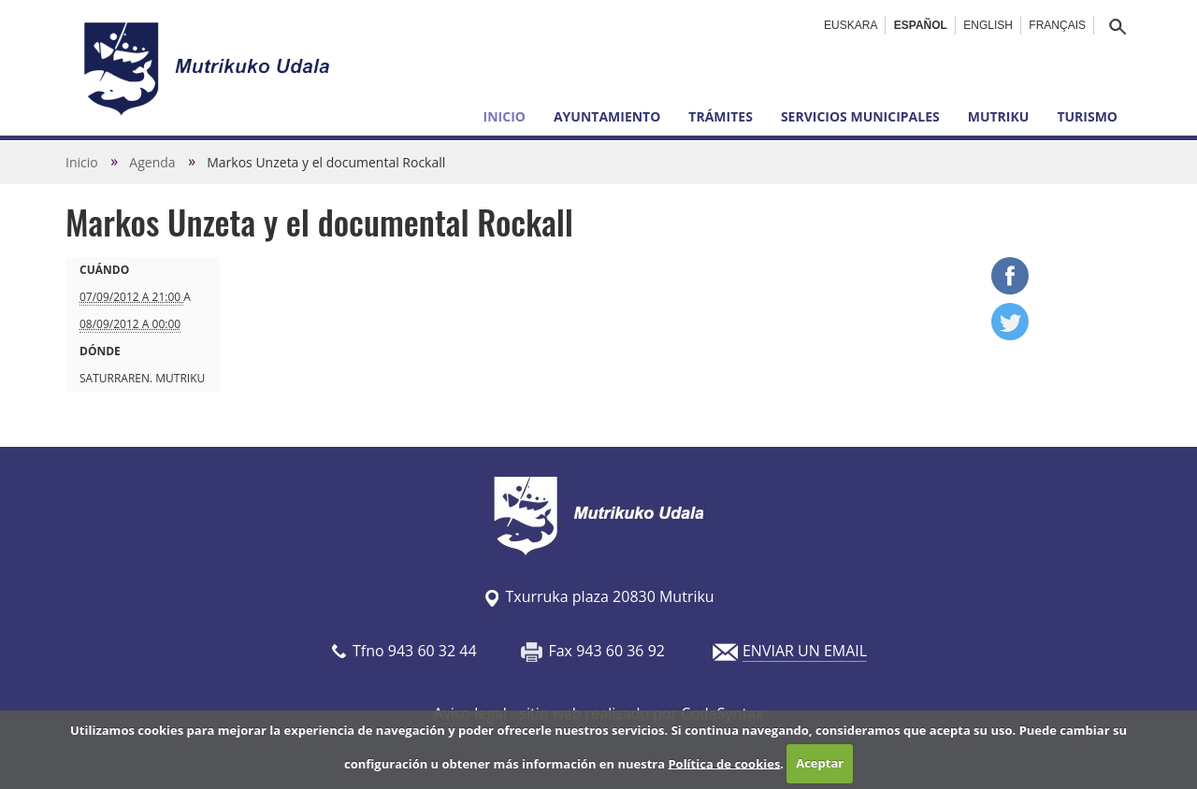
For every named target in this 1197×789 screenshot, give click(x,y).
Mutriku (999, 116)
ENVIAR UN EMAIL (805, 650)
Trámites (720, 116)
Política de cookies (724, 762)
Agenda (152, 162)
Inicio (504, 116)
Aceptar (820, 762)
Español (920, 25)
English (988, 25)
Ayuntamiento (607, 116)
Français (1057, 25)
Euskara (850, 25)
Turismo (1087, 116)
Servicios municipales (860, 116)
